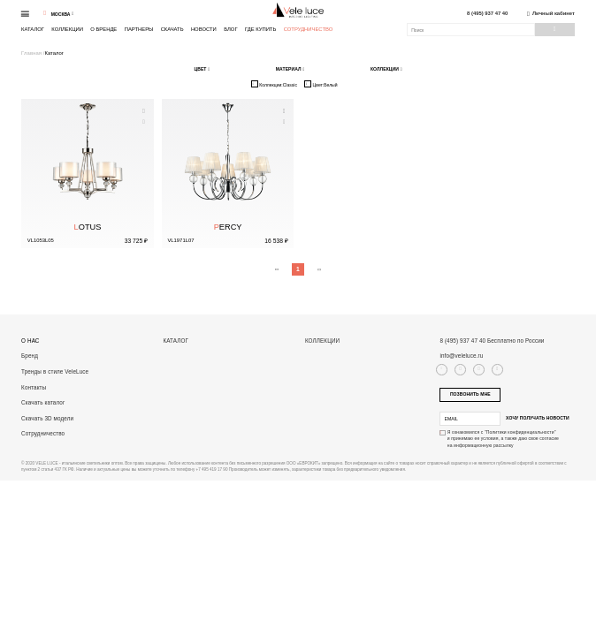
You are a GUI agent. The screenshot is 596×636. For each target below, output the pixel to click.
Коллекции (67, 29)
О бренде (103, 29)
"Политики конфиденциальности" (520, 432)
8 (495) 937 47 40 (487, 13)
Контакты (33, 387)
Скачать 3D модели (47, 418)
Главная (32, 53)
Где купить (260, 29)
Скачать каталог (43, 402)
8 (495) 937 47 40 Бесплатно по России (491, 340)
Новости (204, 29)
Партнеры (139, 29)
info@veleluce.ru (461, 355)
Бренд (29, 355)
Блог (230, 29)
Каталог (32, 29)
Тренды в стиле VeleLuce (54, 371)
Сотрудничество (308, 29)
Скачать (172, 29)
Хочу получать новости (537, 417)
